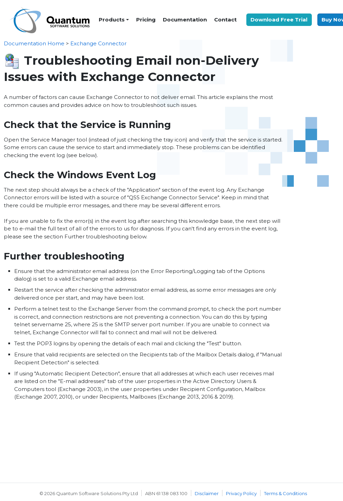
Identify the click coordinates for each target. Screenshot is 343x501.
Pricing (146, 19)
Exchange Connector (98, 43)
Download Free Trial (278, 19)
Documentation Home (34, 43)
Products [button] (112, 19)
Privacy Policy (241, 493)
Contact (225, 19)
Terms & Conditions (285, 493)
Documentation (185, 19)
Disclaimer (207, 493)
